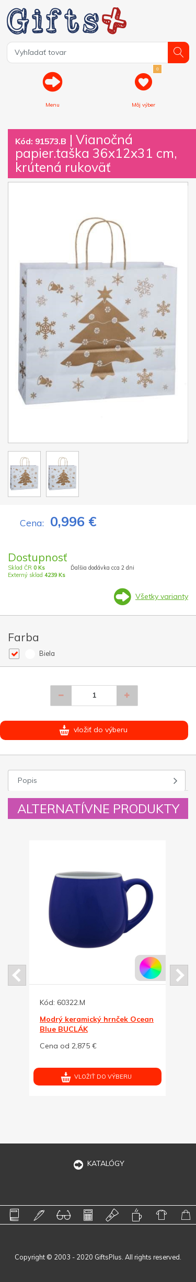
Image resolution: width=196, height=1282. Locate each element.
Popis (27, 780)
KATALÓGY (98, 1163)
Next (179, 975)
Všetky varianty (161, 596)
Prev (17, 975)
